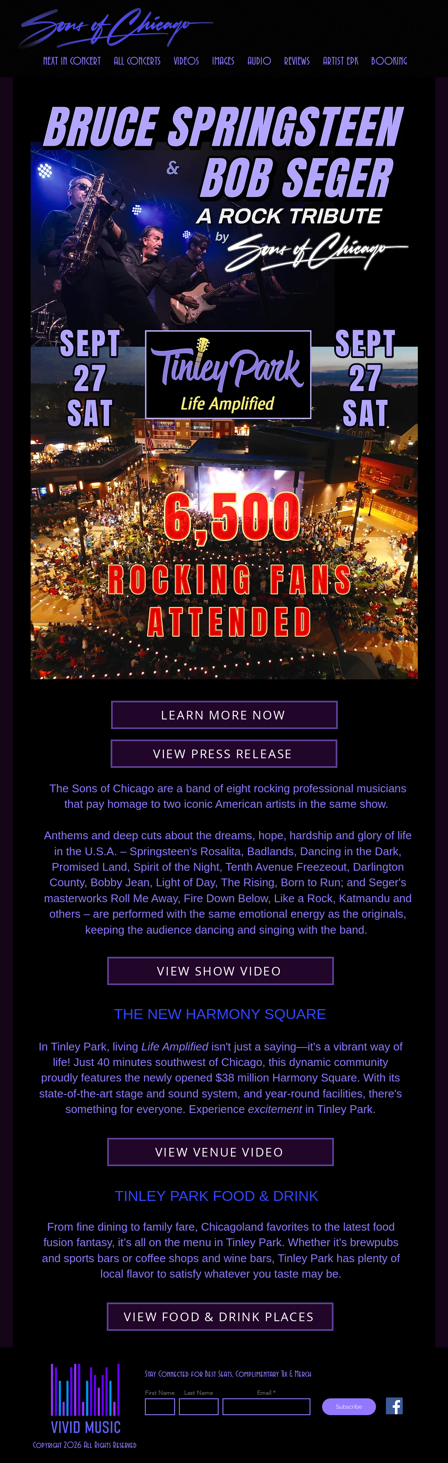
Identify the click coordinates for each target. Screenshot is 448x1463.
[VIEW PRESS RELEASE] (224, 754)
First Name (160, 1393)
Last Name (198, 1393)
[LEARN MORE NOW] (224, 715)
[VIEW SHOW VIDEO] (220, 971)
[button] (186, 61)
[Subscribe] (349, 1406)
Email (264, 1393)
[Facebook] (394, 1405)
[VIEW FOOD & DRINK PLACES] (220, 1317)
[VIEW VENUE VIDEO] (220, 1152)
